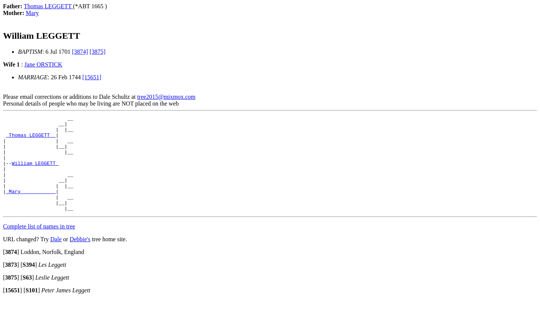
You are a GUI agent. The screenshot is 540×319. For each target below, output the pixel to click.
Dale (56, 258)
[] (11, 271)
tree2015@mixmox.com (166, 97)
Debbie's (80, 258)
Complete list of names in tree (39, 245)
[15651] (92, 77)
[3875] (98, 51)
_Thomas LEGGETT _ (31, 139)
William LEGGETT (35, 173)
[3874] (80, 51)
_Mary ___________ (31, 207)
